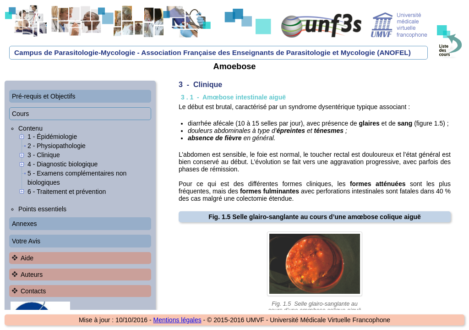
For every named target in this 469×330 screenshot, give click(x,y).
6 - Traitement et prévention (66, 191)
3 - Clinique (43, 155)
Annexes (24, 223)
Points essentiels (42, 209)
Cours (20, 113)
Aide (27, 258)
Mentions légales (177, 320)
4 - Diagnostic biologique (62, 164)
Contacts (33, 291)
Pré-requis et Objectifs (44, 96)
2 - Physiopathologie (56, 145)
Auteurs (32, 274)
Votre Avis (26, 241)
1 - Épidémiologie (52, 136)
